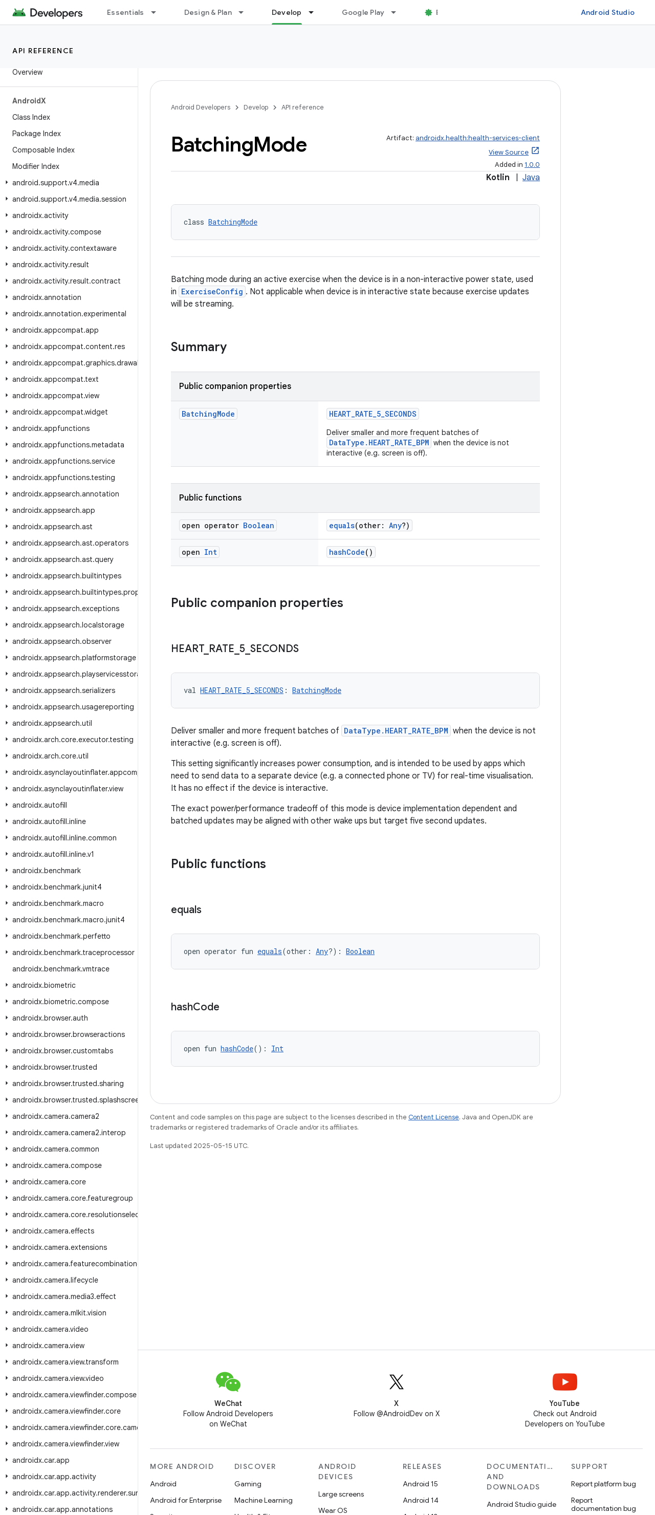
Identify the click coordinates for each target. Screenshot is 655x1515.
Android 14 (421, 1500)
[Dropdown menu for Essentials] (158, 12)
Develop (256, 107)
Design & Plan (208, 12)
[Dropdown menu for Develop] (316, 12)
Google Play (363, 12)
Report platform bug (603, 1483)
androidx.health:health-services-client (478, 138)
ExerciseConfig (212, 291)
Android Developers (200, 107)
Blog (444, 12)
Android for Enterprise (186, 1500)
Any (395, 525)
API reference (43, 50)
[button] (67, 183)
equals (342, 525)
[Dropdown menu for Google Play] (398, 12)
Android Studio (608, 12)
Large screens (341, 1494)
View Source (509, 152)
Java (531, 177)
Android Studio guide (521, 1504)
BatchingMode (232, 222)
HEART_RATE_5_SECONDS (373, 414)
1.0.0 (532, 164)
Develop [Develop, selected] (287, 12)
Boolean (258, 525)
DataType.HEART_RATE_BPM (379, 442)
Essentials (125, 12)
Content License (433, 1117)
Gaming (247, 1483)
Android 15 (420, 1483)
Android (163, 1483)
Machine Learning (263, 1500)
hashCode (347, 552)
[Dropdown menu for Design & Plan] (245, 12)
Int (210, 552)
